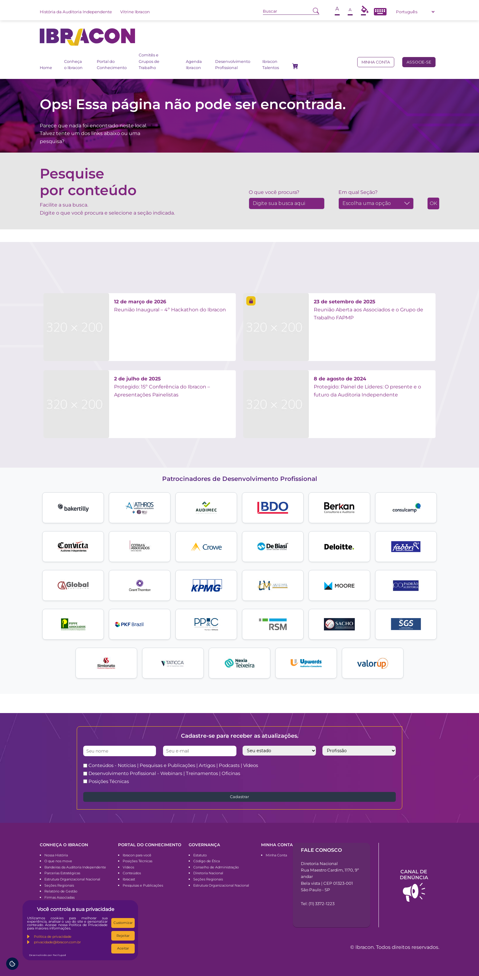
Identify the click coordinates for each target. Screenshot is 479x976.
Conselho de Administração (216, 867)
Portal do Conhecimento (112, 64)
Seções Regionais (59, 885)
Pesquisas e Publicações (143, 885)
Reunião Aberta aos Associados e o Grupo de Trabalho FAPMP (368, 309)
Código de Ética (206, 861)
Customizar (123, 923)
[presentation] (343, 773)
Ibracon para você (137, 855)
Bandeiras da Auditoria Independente (75, 867)
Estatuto (200, 855)
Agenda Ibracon (194, 64)
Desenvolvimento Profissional (232, 64)
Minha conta (376, 62)
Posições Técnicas (108, 781)
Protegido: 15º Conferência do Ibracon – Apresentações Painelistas (162, 386)
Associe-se (419, 62)
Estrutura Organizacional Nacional (72, 879)
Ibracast (129, 879)
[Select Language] (415, 11)
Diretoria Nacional (208, 873)
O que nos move (58, 861)
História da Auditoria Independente (76, 11)
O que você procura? (274, 192)
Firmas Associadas (59, 897)
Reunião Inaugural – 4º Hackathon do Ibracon (170, 306)
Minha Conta (276, 855)
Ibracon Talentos (270, 64)
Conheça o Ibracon (73, 64)
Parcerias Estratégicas (62, 873)
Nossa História (56, 855)
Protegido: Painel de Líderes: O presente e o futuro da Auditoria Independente (367, 386)
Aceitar (123, 948)
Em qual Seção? (358, 192)
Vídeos (128, 867)
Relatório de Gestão (60, 891)
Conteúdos (132, 873)
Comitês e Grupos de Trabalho (149, 61)
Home (46, 67)
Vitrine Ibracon (135, 11)
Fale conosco (321, 850)
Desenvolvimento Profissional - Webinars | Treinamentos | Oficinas (164, 773)
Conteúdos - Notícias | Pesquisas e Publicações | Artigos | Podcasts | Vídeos (173, 765)
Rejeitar (123, 935)
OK (433, 203)
